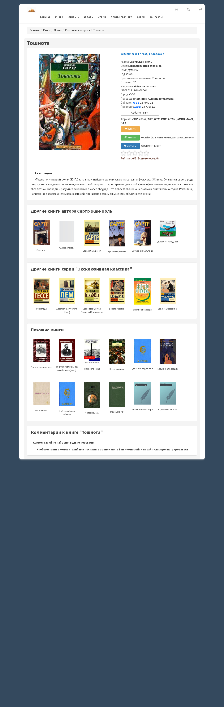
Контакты (156, 17)
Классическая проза (77, 30)
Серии (102, 17)
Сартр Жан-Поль (140, 61)
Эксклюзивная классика (145, 65)
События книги (139, 112)
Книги (59, 17)
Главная (45, 17)
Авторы (89, 17)
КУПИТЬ (130, 129)
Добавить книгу (121, 17)
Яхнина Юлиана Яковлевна (155, 98)
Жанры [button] (72, 17)
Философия (156, 54)
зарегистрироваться (173, 449)
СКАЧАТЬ (130, 145)
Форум (140, 17)
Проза (58, 30)
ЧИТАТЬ (130, 137)
